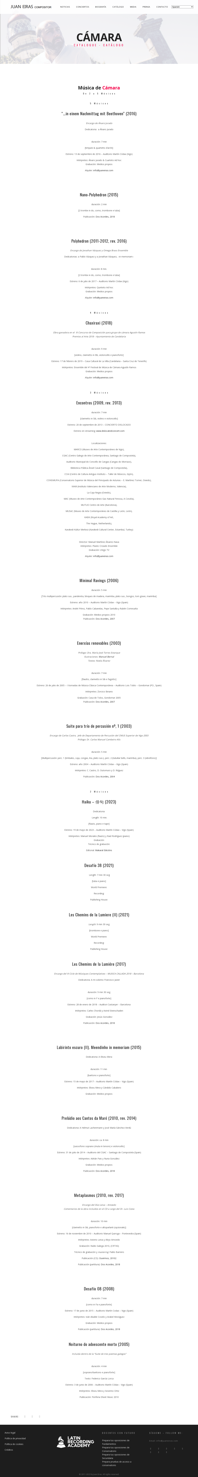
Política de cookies (14, 1444)
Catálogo (118, 7)
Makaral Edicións (103, 850)
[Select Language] (182, 6)
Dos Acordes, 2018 (105, 216)
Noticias (65, 7)
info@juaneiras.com (103, 170)
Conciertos (82, 7)
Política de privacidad (15, 1438)
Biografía (100, 7)
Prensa (146, 7)
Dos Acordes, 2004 (105, 776)
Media (133, 7)
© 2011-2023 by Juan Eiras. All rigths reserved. (99, 1474)
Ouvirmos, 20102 (107, 1258)
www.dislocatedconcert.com (110, 430)
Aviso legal (10, 1432)
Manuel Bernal (106, 656)
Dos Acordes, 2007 (105, 618)
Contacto (162, 7)
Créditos (9, 1449)
